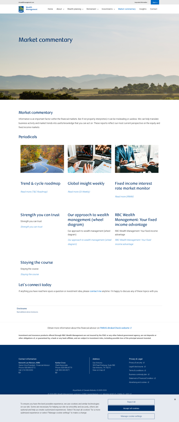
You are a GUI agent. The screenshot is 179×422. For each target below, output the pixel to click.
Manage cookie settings (131, 416)
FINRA (119, 394)
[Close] (175, 399)
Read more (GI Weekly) (79, 191)
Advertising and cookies (138, 382)
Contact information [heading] (27, 359)
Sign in (155, 2)
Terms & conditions (136, 370)
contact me (96, 291)
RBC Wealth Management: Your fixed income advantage (133, 241)
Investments (108, 9)
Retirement (93, 9)
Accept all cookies (131, 408)
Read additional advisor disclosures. (27, 312)
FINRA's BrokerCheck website (114, 327)
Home (50, 9)
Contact (153, 9)
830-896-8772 (29, 367)
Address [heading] (96, 359)
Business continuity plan (138, 374)
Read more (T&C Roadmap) (34, 191)
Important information (141, 2)
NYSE (112, 394)
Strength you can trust (31, 226)
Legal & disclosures (136, 366)
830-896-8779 (66, 367)
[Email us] (20, 372)
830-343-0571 (64, 370)
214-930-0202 (27, 370)
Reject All (131, 402)
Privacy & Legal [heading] (135, 359)
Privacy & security (136, 363)
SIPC (127, 394)
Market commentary (127, 9)
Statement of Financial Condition (141, 378)
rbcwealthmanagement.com (26, 2)
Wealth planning (75, 9)
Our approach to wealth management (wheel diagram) (89, 241)
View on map (98, 370)
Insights (142, 9)
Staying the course (30, 274)
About (60, 9)
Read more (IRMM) (124, 196)
